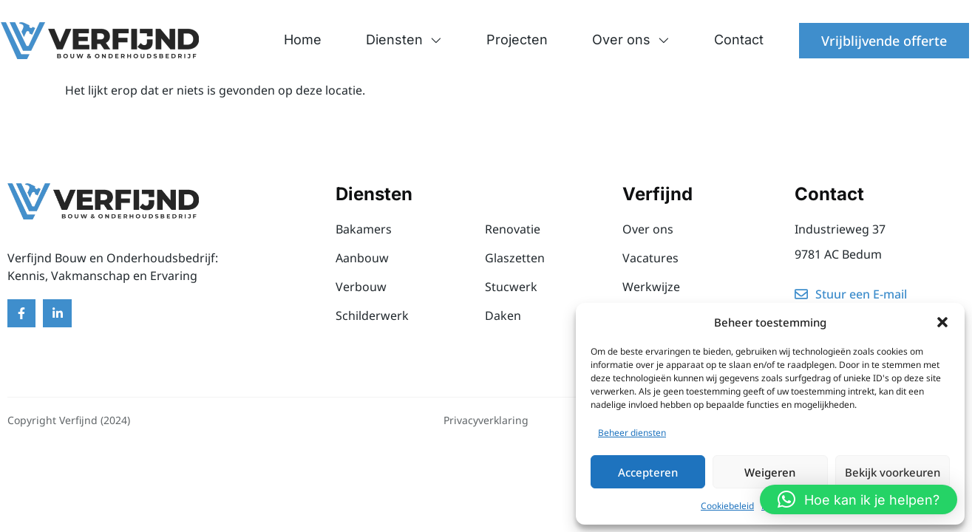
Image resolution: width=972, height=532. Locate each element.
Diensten (404, 40)
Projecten (517, 39)
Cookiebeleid (727, 505)
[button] (942, 322)
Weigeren (769, 472)
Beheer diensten (632, 432)
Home (303, 39)
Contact (739, 39)
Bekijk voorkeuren (892, 472)
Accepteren (648, 472)
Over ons (631, 40)
